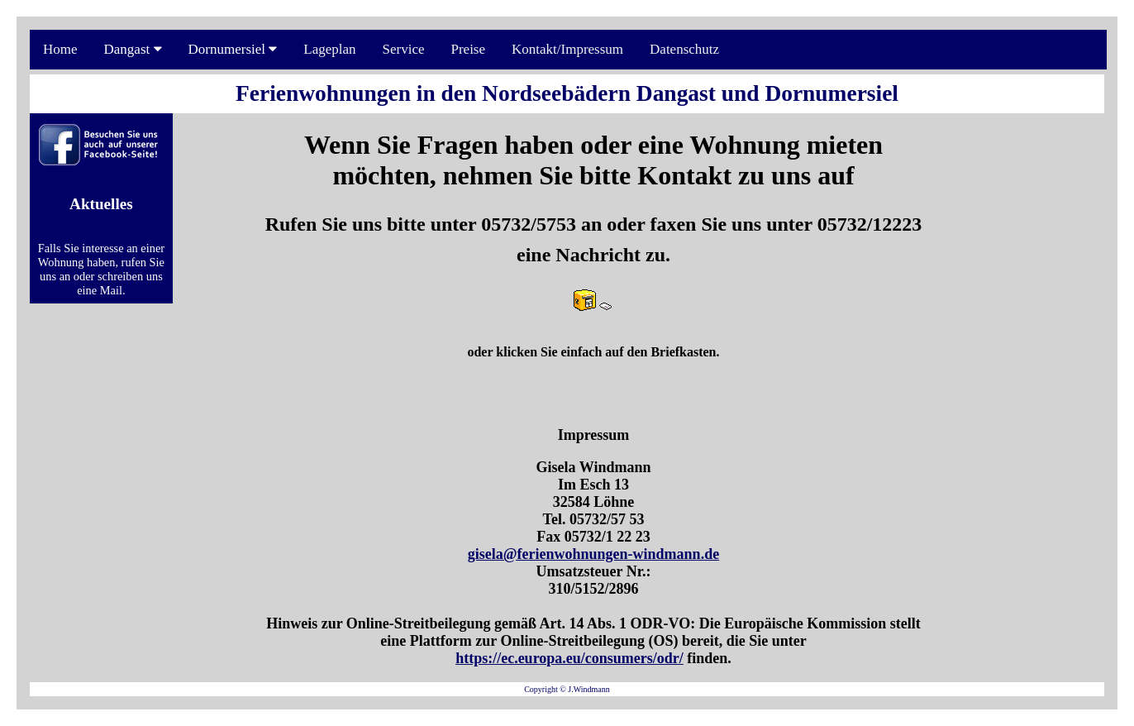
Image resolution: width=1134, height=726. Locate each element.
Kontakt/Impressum (567, 49)
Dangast (133, 49)
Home (60, 49)
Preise (467, 49)
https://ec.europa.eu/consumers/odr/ (569, 658)
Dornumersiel (233, 49)
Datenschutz (684, 49)
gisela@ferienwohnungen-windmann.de (593, 554)
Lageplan (329, 49)
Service (404, 49)
